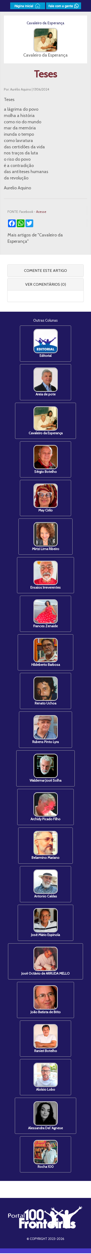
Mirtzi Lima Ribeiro (45, 536)
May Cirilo (45, 498)
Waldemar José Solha (45, 768)
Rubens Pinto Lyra (45, 729)
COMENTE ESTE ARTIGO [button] (45, 270)
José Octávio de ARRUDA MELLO (45, 961)
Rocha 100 (45, 1154)
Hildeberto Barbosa (45, 652)
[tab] (45, 271)
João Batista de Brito (46, 1000)
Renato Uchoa (45, 691)
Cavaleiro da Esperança (46, 420)
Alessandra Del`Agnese (45, 1116)
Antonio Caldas (45, 884)
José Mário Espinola (45, 923)
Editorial (45, 343)
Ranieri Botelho (45, 1039)
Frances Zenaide (45, 614)
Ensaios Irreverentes (45, 575)
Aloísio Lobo (45, 1077)
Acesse (41, 212)
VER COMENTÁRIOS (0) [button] (45, 284)
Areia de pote (45, 382)
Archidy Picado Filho (45, 807)
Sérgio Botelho (45, 459)
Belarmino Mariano (45, 845)
